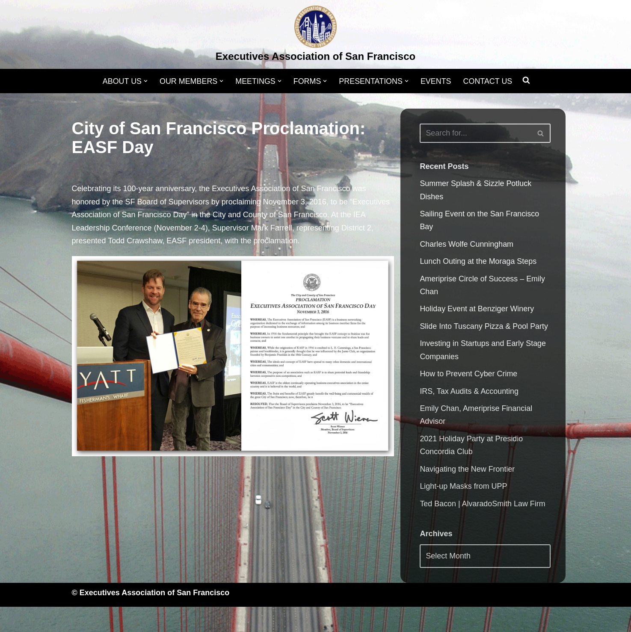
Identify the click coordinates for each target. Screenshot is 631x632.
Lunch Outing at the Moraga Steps (478, 261)
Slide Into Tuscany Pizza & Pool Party (484, 327)
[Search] (475, 133)
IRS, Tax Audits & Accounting (469, 392)
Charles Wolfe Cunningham (467, 244)
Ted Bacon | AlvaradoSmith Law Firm (483, 505)
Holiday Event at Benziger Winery (477, 309)
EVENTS (436, 81)
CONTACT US (488, 81)
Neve (81, 620)
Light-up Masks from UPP (463, 488)
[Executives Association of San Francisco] (315, 35)
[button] (145, 81)
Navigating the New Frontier (467, 470)
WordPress (158, 620)
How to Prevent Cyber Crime (469, 375)
